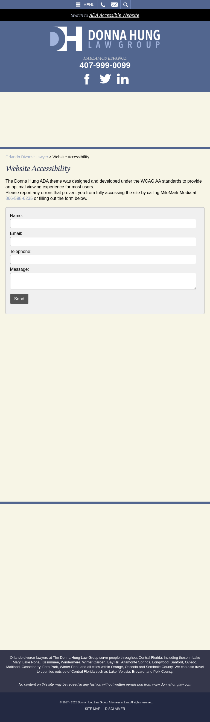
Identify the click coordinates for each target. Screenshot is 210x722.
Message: (19, 269)
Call (103, 4)
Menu (89, 4)
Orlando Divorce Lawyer (26, 156)
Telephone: (20, 251)
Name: (16, 215)
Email (114, 4)
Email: (16, 233)
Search (125, 4)
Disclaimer (115, 709)
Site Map (92, 709)
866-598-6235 (19, 198)
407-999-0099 (105, 65)
